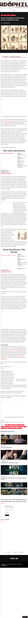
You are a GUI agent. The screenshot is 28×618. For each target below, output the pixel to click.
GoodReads (3, 173)
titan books (19, 428)
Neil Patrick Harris (8, 426)
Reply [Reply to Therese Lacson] (7, 515)
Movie (5, 15)
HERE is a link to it (9, 121)
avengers (13, 424)
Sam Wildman (13, 15)
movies (2, 426)
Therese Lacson (8, 505)
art (6, 424)
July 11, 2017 (4, 476)
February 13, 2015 (5, 461)
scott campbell (4, 428)
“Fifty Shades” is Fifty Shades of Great (9, 462)
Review (8, 15)
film (23, 424)
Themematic (4, 565)
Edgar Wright (18, 424)
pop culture (20, 426)
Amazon (9, 173)
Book (2, 15)
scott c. (24, 426)
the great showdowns (12, 428)
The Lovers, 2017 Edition (6, 447)
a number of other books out (18, 349)
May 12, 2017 (4, 446)
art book (9, 424)
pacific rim (15, 426)
